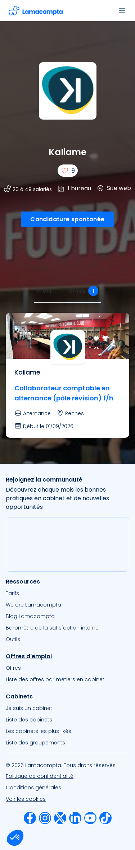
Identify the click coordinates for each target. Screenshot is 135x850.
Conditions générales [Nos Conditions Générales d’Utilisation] (33, 787)
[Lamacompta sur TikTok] (105, 818)
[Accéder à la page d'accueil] (36, 10)
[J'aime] (68, 170)
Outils (13, 639)
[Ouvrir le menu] (122, 10)
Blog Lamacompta (30, 616)
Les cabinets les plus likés (38, 731)
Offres (13, 668)
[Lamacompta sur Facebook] (29, 818)
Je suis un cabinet (29, 708)
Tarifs (12, 593)
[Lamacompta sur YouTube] (90, 818)
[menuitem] (67, 593)
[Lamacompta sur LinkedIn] (75, 818)
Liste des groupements (35, 742)
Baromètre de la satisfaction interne (52, 627)
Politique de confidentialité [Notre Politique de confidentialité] (39, 776)
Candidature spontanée (67, 219)
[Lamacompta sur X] (60, 818)
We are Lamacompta (33, 604)
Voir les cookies (26, 799)
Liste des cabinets (29, 719)
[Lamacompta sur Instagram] (45, 818)
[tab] (44, 291)
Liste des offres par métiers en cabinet (55, 679)
